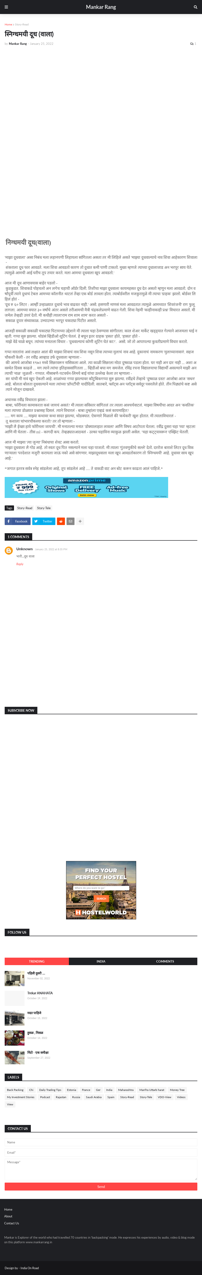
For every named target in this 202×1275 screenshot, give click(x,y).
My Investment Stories (20, 1097)
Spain (110, 1097)
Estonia (71, 1090)
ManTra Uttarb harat (151, 1090)
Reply (19, 564)
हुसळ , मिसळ (35, 1033)
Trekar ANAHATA (40, 993)
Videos (181, 1097)
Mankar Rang (101, 7)
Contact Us (11, 1223)
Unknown (24, 548)
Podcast (45, 1097)
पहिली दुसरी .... (36, 973)
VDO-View (164, 1097)
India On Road (30, 1268)
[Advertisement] (101, 84)
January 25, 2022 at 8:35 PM (51, 549)
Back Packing (15, 1090)
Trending (36, 961)
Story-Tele (44, 508)
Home (8, 24)
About (8, 1216)
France (86, 1090)
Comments (165, 961)
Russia (76, 1097)
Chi (31, 1090)
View (10, 1104)
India (101, 961)
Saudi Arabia (94, 1097)
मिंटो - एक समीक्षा (38, 1052)
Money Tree (177, 1090)
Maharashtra (126, 1090)
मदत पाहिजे (34, 1013)
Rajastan (61, 1097)
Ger (98, 1090)
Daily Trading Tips (50, 1090)
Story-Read (22, 24)
